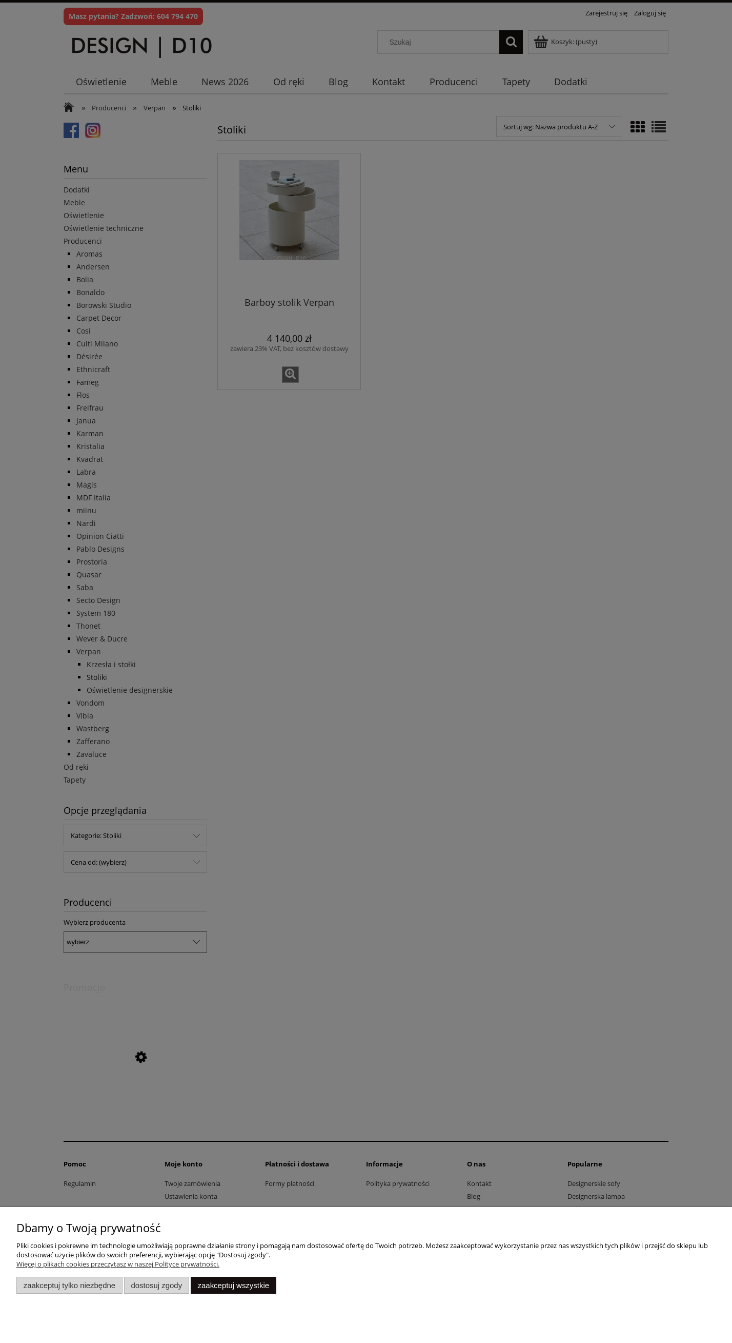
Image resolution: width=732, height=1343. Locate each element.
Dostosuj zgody (156, 1285)
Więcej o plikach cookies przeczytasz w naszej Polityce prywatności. (117, 1264)
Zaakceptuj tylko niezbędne (69, 1285)
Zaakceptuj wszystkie (233, 1285)
